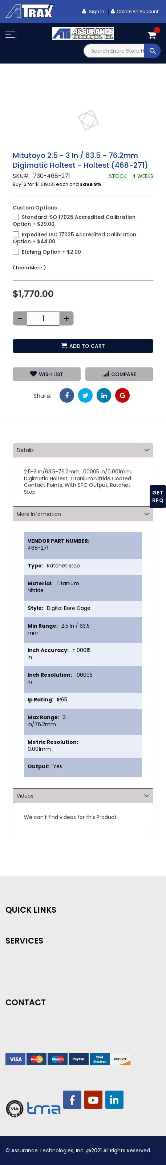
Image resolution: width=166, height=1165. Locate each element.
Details (25, 450)
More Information (39, 514)
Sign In (96, 11)
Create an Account (137, 11)
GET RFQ (158, 496)
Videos (25, 795)
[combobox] (122, 51)
